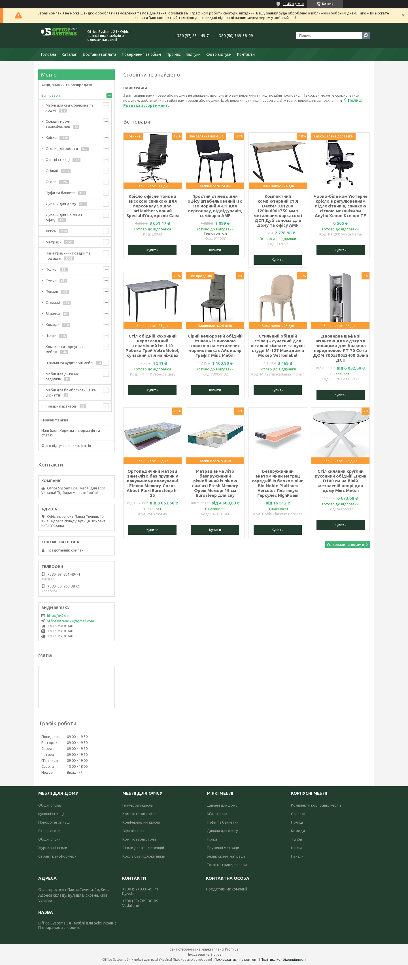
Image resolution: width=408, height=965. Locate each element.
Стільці (52, 171)
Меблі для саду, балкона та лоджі (69, 107)
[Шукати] (366, 35)
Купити (152, 250)
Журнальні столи (52, 848)
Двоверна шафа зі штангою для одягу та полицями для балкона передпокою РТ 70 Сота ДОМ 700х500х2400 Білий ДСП (340, 348)
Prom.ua (232, 949)
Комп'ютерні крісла (139, 814)
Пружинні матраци (223, 848)
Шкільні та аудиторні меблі (69, 363)
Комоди (53, 324)
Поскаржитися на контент (236, 959)
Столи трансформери (57, 856)
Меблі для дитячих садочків (62, 376)
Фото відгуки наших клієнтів (66, 445)
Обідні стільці (50, 805)
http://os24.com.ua (62, 616)
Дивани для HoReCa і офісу (64, 217)
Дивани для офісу (222, 831)
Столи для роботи (62, 148)
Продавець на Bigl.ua (204, 954)
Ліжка (51, 231)
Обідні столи (49, 839)
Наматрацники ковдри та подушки (68, 255)
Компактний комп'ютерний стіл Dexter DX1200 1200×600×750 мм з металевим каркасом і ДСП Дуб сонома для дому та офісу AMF (278, 211)
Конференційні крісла (141, 822)
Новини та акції (54, 420)
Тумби (51, 280)
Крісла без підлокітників (143, 856)
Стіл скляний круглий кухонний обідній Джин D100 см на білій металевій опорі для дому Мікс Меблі (340, 481)
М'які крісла (217, 814)
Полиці (52, 269)
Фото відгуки (218, 54)
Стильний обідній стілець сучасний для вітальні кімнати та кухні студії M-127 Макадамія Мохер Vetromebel (278, 346)
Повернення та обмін (141, 54)
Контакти (246, 54)
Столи (51, 182)
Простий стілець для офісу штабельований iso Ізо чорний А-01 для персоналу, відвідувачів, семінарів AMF (215, 206)
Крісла (51, 137)
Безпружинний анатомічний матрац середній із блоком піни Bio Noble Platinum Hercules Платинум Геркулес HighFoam (277, 483)
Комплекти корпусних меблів (65, 349)
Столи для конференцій (143, 848)
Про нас (174, 54)
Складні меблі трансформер (58, 123)
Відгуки (193, 54)
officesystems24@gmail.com (70, 621)
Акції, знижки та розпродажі (66, 85)
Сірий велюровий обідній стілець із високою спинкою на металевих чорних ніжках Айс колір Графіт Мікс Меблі (215, 346)
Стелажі (53, 302)
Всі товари (50, 95)
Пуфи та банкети (60, 193)
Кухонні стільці (51, 814)
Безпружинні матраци (226, 856)
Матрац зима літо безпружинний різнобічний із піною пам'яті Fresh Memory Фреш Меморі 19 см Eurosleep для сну (215, 483)
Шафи (51, 336)
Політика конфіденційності (283, 959)
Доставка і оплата (99, 54)
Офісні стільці (58, 160)
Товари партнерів (61, 406)
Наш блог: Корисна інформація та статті (70, 433)
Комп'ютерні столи (139, 839)
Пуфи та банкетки (223, 822)
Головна (48, 54)
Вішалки (53, 313)
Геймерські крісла (137, 805)
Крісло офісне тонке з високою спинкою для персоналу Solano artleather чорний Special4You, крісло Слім (152, 206)
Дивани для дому (61, 204)
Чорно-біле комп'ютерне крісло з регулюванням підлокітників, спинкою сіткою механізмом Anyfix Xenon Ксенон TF (340, 206)
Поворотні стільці (54, 822)
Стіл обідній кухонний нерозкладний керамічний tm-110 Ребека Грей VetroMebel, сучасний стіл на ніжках (152, 346)
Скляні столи (49, 831)
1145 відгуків (293, 4)
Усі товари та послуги (345, 544)
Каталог (69, 54)
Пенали (52, 291)
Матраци (53, 242)
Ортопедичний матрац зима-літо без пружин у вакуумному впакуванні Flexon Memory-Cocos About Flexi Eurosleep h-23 (152, 483)
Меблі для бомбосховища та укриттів (71, 392)
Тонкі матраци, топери (227, 865)
